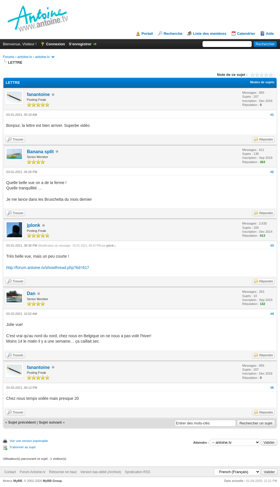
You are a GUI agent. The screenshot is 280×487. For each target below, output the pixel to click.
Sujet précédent (22, 422)
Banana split (40, 151)
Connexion (55, 44)
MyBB (17, 480)
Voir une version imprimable (29, 441)
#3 (272, 245)
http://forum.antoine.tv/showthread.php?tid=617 (47, 267)
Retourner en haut (63, 472)
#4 (272, 313)
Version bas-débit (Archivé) (100, 472)
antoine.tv (24, 57)
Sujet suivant (50, 422)
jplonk (33, 225)
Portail (147, 33)
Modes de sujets (262, 82)
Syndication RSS (137, 472)
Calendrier (246, 33)
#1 (272, 114)
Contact (10, 472)
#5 (272, 387)
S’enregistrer (80, 44)
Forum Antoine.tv (33, 472)
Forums (8, 57)
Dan (31, 293)
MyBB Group (52, 480)
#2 (272, 172)
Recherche (172, 33)
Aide (270, 33)
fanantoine (38, 94)
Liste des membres (209, 33)
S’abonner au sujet (23, 447)
